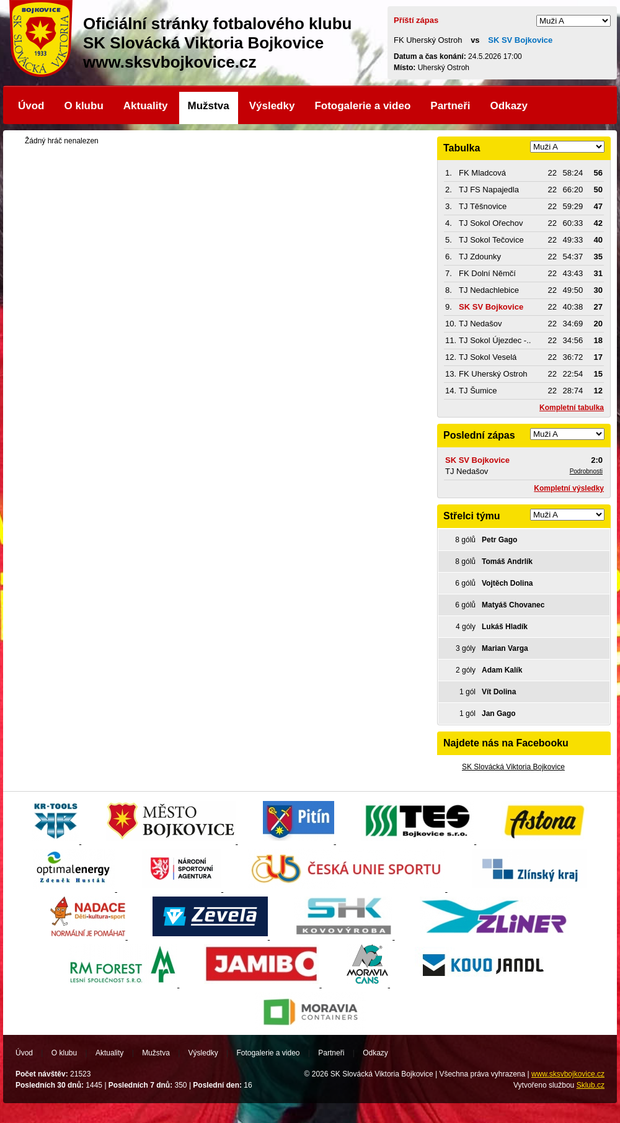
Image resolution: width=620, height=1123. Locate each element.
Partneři (450, 106)
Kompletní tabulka (571, 407)
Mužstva (208, 106)
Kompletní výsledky (569, 488)
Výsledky (272, 106)
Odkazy (509, 106)
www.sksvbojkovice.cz (567, 1074)
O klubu (84, 106)
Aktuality (145, 106)
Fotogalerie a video (362, 106)
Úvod (31, 106)
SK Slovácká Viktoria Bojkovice (513, 767)
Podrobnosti (586, 471)
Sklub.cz (590, 1085)
